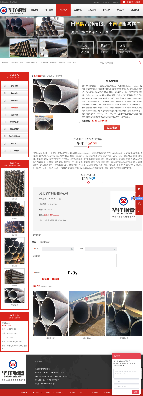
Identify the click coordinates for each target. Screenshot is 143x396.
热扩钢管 (14, 93)
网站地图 (116, 2)
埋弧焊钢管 (14, 305)
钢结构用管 (14, 122)
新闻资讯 (78, 10)
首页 (44, 76)
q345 (69, 63)
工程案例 (92, 10)
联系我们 (135, 10)
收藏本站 (106, 2)
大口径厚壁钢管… (32, 63)
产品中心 (63, 10)
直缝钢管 (14, 86)
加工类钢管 (14, 151)
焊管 (21, 63)
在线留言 (96, 2)
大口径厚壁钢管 (14, 136)
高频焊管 (44, 63)
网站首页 (35, 10)
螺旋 (74, 63)
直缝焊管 (62, 63)
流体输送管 (14, 129)
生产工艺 (106, 10)
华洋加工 (14, 143)
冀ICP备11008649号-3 (48, 384)
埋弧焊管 (14, 108)
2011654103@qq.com (51, 215)
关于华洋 (49, 10)
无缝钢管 (53, 63)
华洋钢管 (14, 63)
